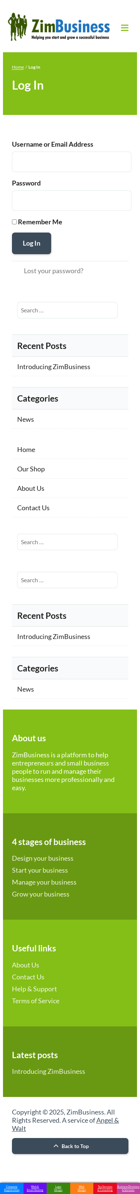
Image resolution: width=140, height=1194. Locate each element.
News (25, 419)
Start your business (40, 870)
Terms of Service (35, 1001)
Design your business (43, 858)
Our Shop (31, 469)
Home (18, 67)
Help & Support (34, 989)
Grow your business (40, 894)
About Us (30, 488)
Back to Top (70, 1146)
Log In (31, 243)
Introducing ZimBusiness (53, 366)
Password (26, 183)
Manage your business (44, 882)
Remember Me (40, 222)
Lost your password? (53, 270)
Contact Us (33, 508)
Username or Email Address (52, 144)
